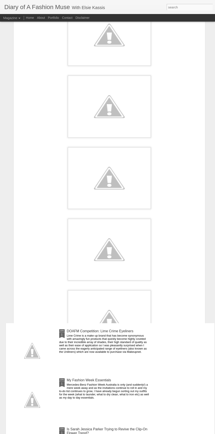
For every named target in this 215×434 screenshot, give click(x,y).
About (41, 17)
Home (30, 17)
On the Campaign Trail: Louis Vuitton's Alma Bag (104, 233)
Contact (67, 17)
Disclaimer (82, 17)
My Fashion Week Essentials (89, 380)
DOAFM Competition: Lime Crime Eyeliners (100, 331)
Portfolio (54, 17)
